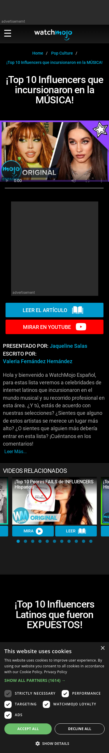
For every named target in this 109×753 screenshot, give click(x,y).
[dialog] (54, 697)
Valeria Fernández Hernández (37, 361)
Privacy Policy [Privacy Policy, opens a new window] (55, 671)
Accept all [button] (28, 728)
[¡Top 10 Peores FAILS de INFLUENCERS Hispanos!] (54, 501)
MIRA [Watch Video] (33, 531)
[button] (18, 541)
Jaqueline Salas (68, 346)
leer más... (15, 451)
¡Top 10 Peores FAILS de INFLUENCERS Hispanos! (54, 484)
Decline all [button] (79, 728)
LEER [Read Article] (76, 531)
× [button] (102, 648)
